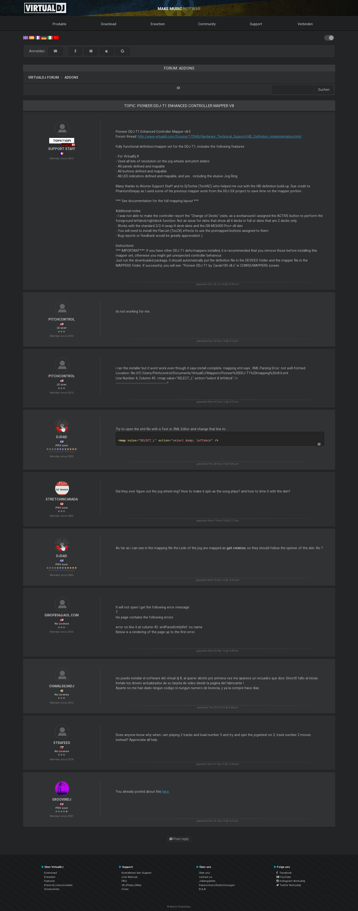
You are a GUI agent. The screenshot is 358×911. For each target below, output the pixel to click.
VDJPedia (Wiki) (131, 885)
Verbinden (305, 24)
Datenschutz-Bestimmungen (217, 885)
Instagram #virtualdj (290, 881)
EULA (202, 889)
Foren (125, 889)
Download (108, 24)
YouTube (283, 877)
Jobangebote (207, 881)
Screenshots (51, 889)
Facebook (284, 872)
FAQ (124, 881)
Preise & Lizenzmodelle (58, 885)
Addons (71, 77)
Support (256, 24)
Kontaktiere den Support (136, 872)
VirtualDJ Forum (43, 77)
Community (207, 24)
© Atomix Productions (179, 906)
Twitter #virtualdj (288, 885)
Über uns (204, 872)
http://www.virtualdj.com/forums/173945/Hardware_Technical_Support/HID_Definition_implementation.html (219, 136)
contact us (205, 877)
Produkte (59, 24)
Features (49, 881)
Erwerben (158, 24)
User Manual (129, 877)
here (165, 791)
